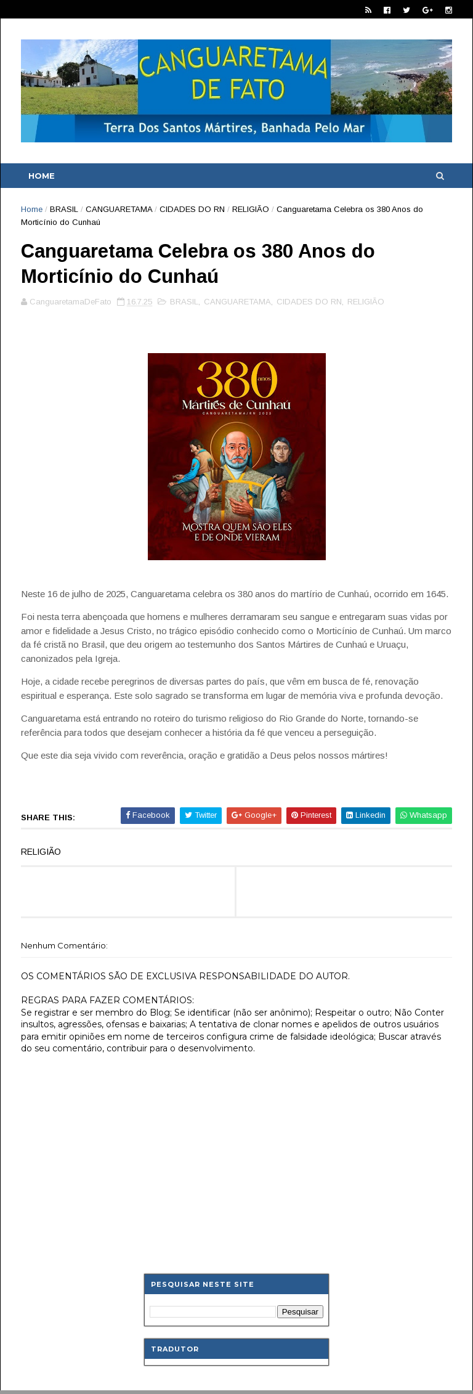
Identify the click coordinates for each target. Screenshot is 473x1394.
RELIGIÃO (250, 209)
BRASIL (64, 209)
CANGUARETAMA (119, 209)
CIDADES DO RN (192, 209)
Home (41, 176)
